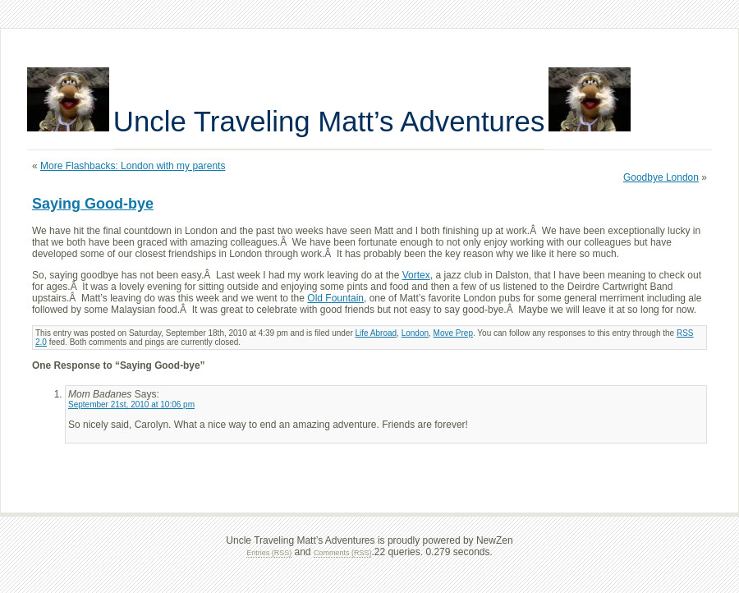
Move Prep (453, 333)
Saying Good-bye (93, 203)
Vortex (416, 275)
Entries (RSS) (268, 553)
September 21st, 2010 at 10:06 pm (131, 404)
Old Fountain (335, 298)
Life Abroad (376, 333)
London (415, 333)
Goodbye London (661, 177)
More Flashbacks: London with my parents (132, 166)
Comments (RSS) (343, 553)
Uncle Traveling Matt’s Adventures (328, 121)
